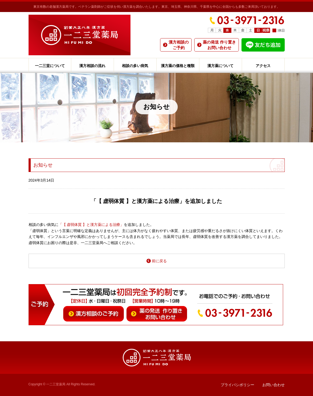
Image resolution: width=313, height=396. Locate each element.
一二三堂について (50, 66)
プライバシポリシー (237, 385)
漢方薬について (220, 66)
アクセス (263, 66)
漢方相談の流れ (92, 66)
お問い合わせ (273, 385)
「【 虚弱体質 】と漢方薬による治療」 (91, 224)
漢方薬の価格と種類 (178, 66)
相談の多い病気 (135, 66)
